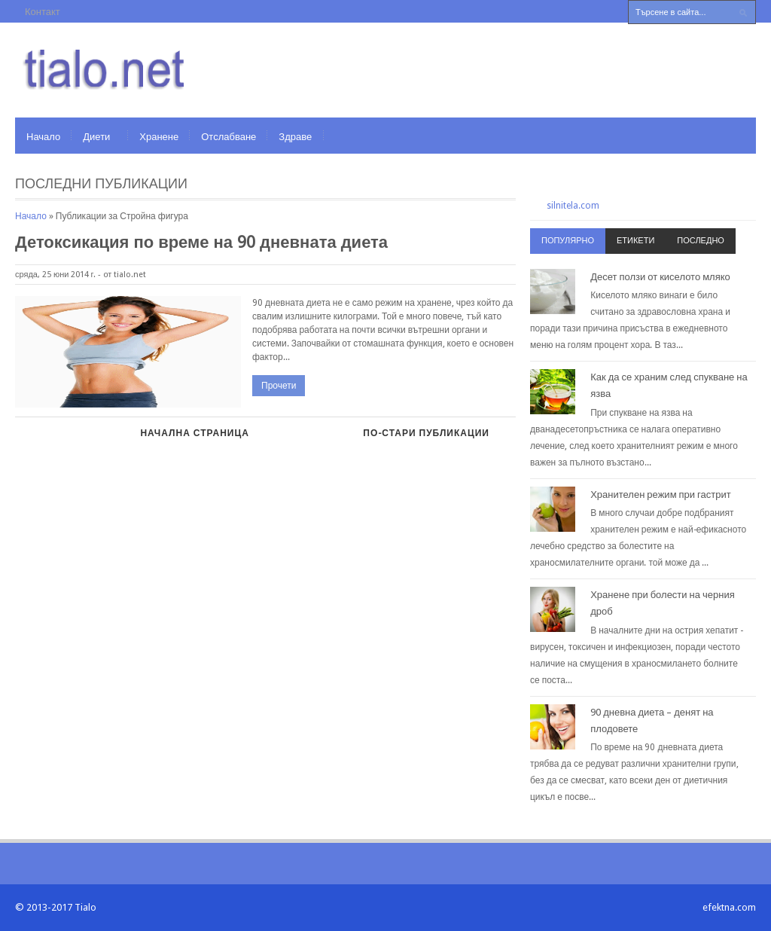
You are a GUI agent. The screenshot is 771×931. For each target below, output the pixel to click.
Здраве (295, 136)
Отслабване (228, 136)
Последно (700, 241)
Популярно (567, 241)
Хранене (158, 136)
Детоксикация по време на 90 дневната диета (201, 242)
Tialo (85, 907)
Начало (43, 136)
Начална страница (194, 433)
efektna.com (729, 907)
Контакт (42, 11)
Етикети (635, 241)
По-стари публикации (426, 433)
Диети (96, 136)
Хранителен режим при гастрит (660, 494)
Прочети (278, 385)
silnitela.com (573, 205)
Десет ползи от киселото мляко (660, 276)
